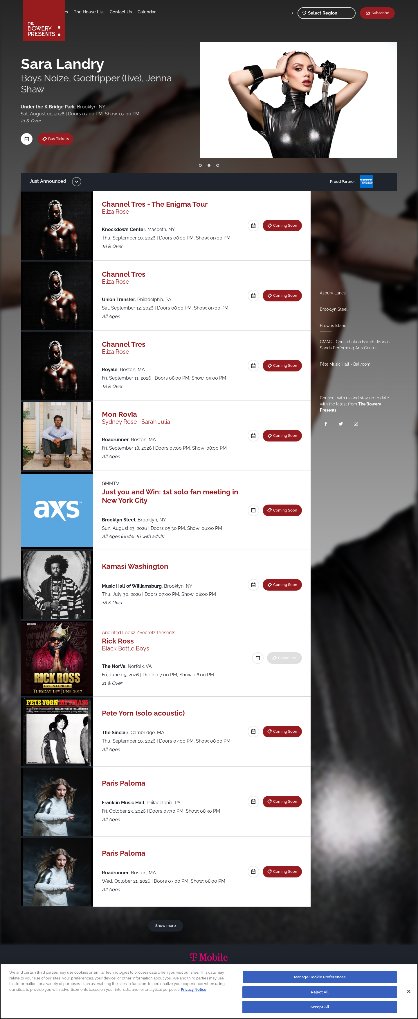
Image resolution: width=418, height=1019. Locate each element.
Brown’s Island (331, 325)
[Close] (408, 991)
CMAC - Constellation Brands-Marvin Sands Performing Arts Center (352, 344)
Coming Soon (283, 225)
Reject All (320, 992)
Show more (166, 925)
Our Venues (101, 12)
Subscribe (380, 12)
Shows (77, 12)
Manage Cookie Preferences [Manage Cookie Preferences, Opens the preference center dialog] (319, 977)
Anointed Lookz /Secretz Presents (141, 632)
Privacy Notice (193, 989)
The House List (134, 12)
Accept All (319, 1007)
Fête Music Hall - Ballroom (343, 364)
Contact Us (166, 12)
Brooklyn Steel (331, 309)
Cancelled (285, 657)
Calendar (192, 12)
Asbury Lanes (330, 293)
